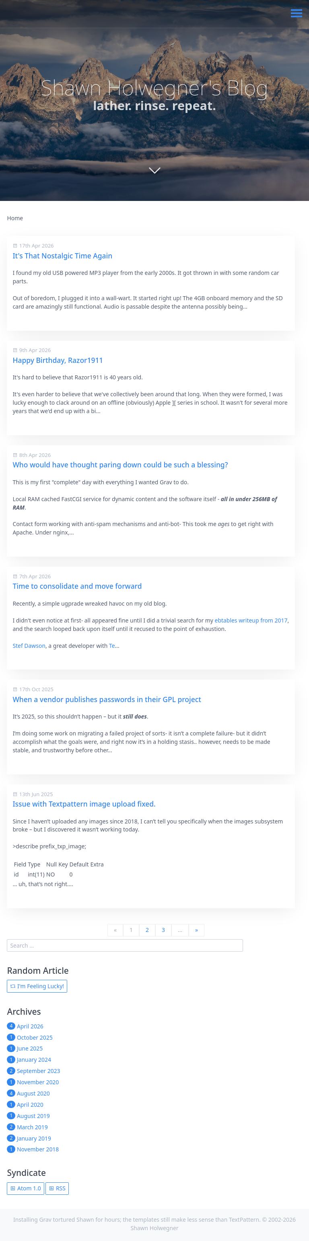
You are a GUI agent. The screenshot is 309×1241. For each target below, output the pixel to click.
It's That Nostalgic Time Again (62, 255)
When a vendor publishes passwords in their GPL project (106, 699)
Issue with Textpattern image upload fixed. (83, 804)
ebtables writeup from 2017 (251, 620)
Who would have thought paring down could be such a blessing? (120, 464)
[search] (125, 945)
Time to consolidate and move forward (77, 586)
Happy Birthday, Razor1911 (57, 360)
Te (112, 645)
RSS (57, 1188)
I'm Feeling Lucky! (37, 986)
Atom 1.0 (25, 1188)
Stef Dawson (28, 645)
